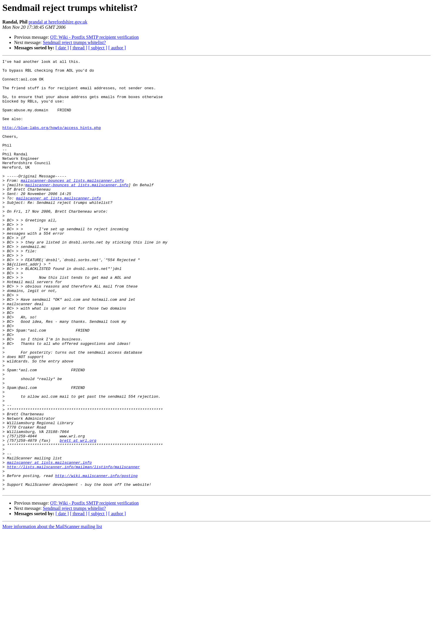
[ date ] (62, 47)
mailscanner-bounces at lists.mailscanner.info (72, 205)
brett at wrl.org (78, 517)
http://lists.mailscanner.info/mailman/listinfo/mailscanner (73, 548)
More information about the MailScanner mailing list (52, 612)
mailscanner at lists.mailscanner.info (58, 226)
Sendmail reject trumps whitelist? (74, 42)
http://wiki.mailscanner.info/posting (96, 559)
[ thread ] (78, 47)
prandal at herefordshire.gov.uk (57, 21)
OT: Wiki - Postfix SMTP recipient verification (94, 37)
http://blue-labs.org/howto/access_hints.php (51, 141)
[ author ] (117, 47)
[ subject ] (97, 47)
